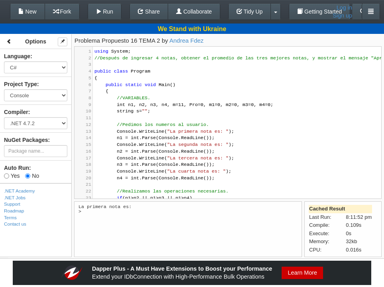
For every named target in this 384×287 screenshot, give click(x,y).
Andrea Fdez (186, 40)
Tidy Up (250, 11)
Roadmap (14, 210)
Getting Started (319, 11)
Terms (10, 217)
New (27, 11)
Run (105, 11)
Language (17, 56)
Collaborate (194, 11)
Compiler (16, 112)
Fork (62, 11)
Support (12, 203)
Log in (344, 7)
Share (149, 11)
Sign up (342, 15)
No (32, 176)
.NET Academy (19, 190)
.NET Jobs (14, 197)
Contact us (15, 223)
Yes (12, 176)
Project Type (20, 84)
